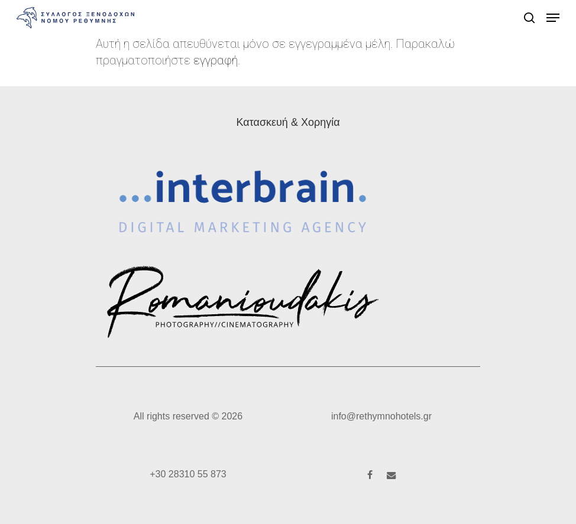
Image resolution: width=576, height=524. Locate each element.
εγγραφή (215, 60)
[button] (552, 18)
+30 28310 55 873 (188, 474)
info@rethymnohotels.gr (381, 416)
